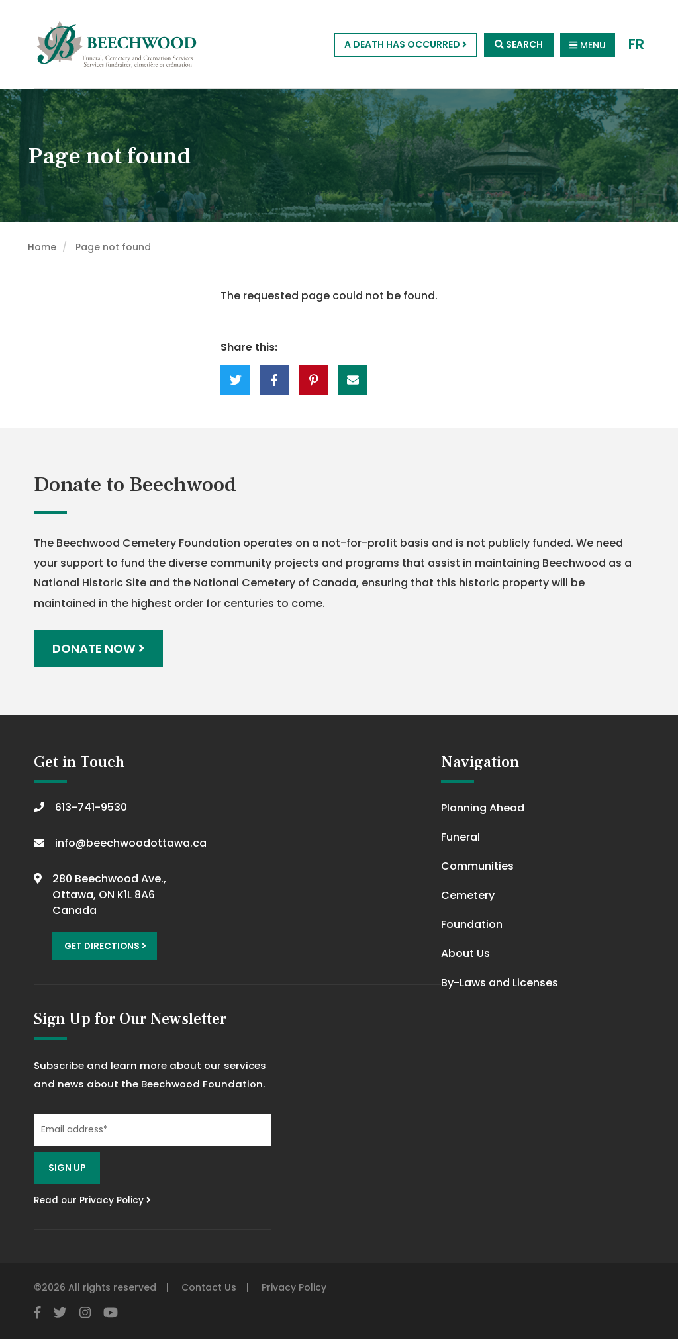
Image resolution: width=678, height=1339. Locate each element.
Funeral (460, 837)
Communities (477, 866)
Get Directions (105, 946)
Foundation (472, 924)
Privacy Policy (294, 1287)
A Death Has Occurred (405, 44)
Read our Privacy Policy (92, 1200)
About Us (465, 953)
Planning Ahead (482, 807)
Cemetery (468, 895)
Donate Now (98, 648)
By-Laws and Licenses (499, 982)
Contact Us (208, 1287)
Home (42, 247)
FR (636, 45)
